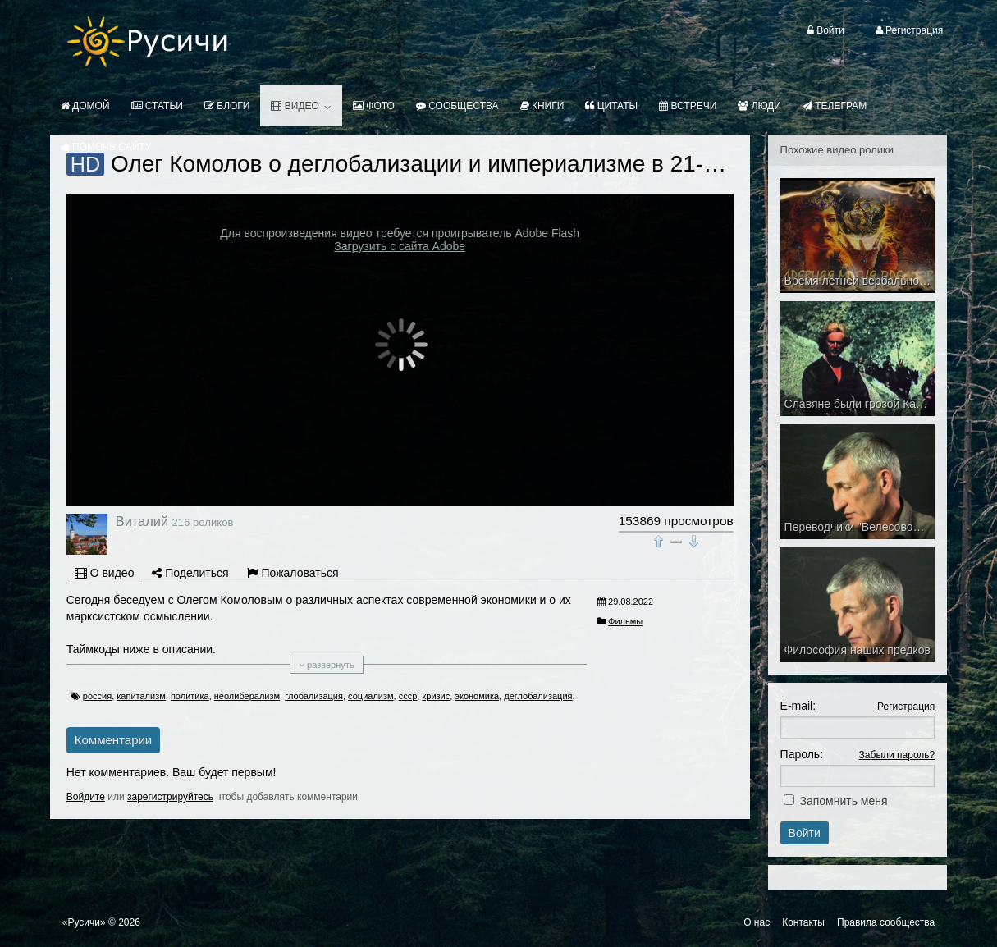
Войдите (85, 797)
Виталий (142, 521)
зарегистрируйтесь (170, 797)
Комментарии (113, 740)
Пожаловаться (293, 572)
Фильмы (625, 621)
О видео (105, 572)
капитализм (141, 696)
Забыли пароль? (897, 755)
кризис (436, 696)
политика (190, 696)
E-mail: (798, 705)
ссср (408, 696)
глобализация (314, 696)
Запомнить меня (843, 800)
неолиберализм (247, 696)
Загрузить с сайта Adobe (399, 246)
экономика (477, 696)
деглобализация (538, 696)
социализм (370, 696)
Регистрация (906, 706)
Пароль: (801, 754)
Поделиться (190, 572)
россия (97, 696)
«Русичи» (84, 922)
